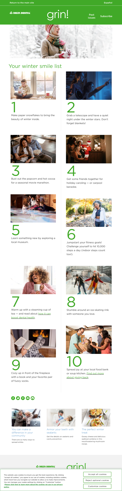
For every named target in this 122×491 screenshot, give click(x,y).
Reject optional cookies (97, 480)
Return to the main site (22, 2)
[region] (61, 480)
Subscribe (106, 16)
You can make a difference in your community (22, 432)
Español (108, 2)
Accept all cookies (97, 474)
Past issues (91, 16)
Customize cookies (97, 486)
